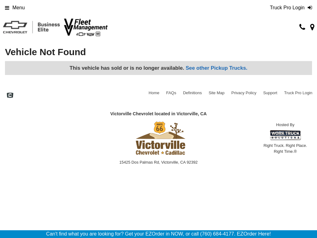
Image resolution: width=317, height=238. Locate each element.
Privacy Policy (243, 92)
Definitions (192, 92)
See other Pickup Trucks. (217, 68)
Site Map (216, 92)
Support (270, 92)
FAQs (171, 92)
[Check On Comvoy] (10, 96)
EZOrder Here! (254, 234)
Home (154, 92)
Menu (15, 7)
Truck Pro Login (298, 92)
